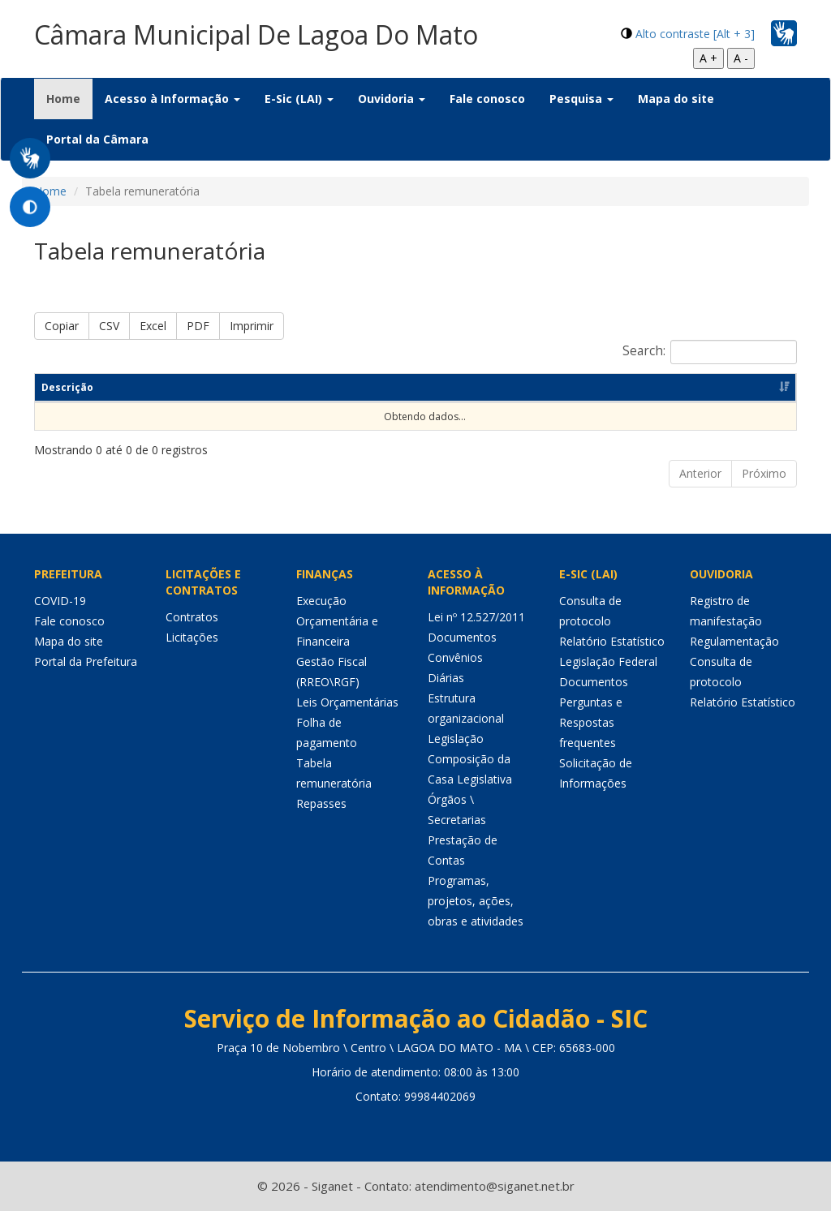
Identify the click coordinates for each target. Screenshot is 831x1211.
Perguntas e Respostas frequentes (590, 722)
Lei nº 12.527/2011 (476, 617)
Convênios (455, 657)
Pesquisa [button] (581, 98)
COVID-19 (60, 600)
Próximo (764, 473)
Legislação (456, 738)
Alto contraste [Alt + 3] (695, 33)
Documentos (462, 637)
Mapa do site (676, 98)
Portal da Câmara (97, 139)
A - (741, 58)
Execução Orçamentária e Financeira (337, 621)
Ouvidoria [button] (391, 98)
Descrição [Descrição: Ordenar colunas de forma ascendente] (67, 387)
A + (708, 58)
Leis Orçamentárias (347, 702)
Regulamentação (734, 641)
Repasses (321, 803)
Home (69, 98)
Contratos (192, 617)
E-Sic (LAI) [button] (299, 98)
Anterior (700, 473)
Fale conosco (487, 98)
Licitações (192, 637)
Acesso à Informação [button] (172, 98)
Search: (709, 352)
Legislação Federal (608, 661)
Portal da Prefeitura (85, 661)
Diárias (446, 677)
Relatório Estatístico (612, 641)
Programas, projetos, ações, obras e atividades (475, 901)
